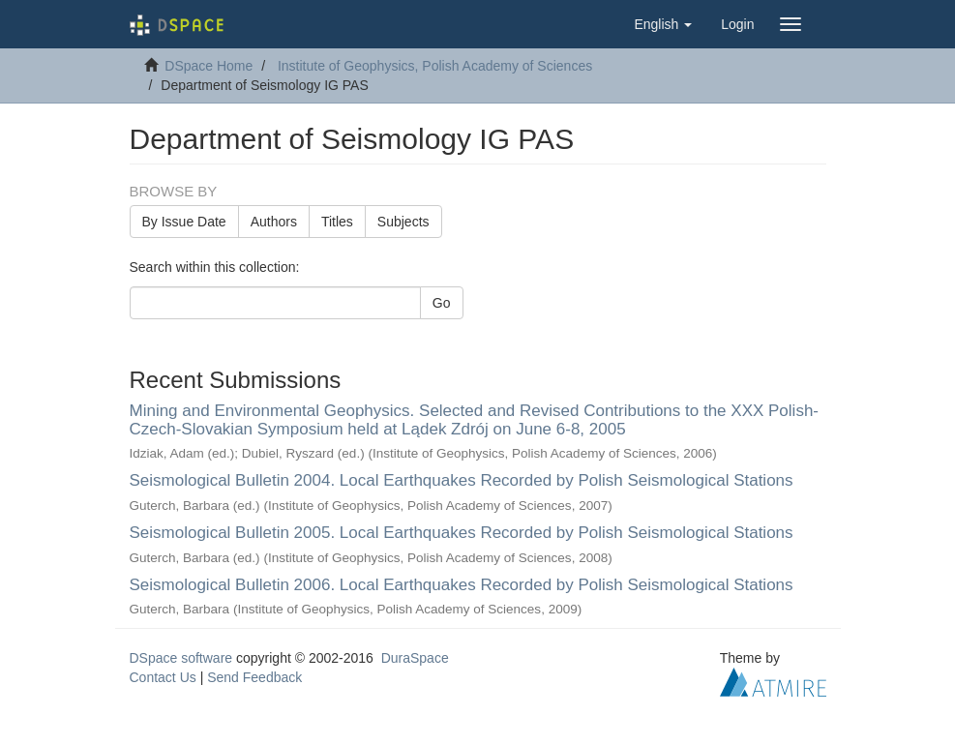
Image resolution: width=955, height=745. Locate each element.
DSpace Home (208, 66)
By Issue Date (184, 221)
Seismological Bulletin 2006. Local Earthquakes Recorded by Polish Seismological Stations (461, 585)
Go (442, 303)
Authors (274, 221)
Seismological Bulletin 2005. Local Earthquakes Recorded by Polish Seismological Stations (461, 532)
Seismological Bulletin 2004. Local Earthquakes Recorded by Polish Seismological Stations (461, 480)
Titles (337, 221)
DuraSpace (415, 658)
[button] (662, 24)
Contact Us (163, 677)
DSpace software (181, 658)
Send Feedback (254, 677)
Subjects (403, 221)
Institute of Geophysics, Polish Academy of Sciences (435, 66)
